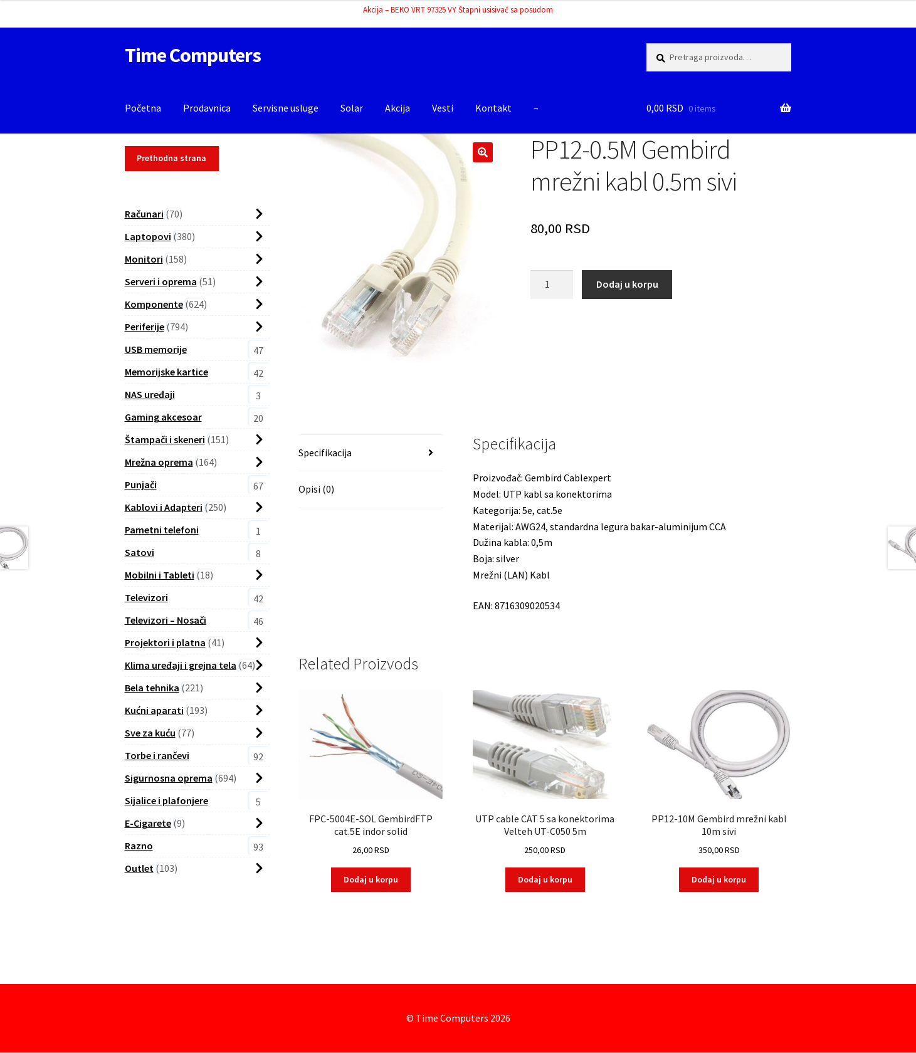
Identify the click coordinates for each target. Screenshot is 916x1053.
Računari (144, 213)
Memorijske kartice (166, 371)
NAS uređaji (150, 394)
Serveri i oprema (161, 281)
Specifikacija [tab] (325, 452)
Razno (139, 845)
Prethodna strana (171, 158)
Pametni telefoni (162, 529)
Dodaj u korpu (627, 284)
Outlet (139, 868)
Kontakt (493, 108)
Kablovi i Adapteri (164, 507)
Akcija (397, 108)
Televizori (146, 597)
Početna (143, 108)
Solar (351, 108)
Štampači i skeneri (165, 439)
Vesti (442, 108)
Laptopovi (148, 236)
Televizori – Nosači (165, 620)
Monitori (144, 259)
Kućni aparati (154, 710)
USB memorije (156, 349)
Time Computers (193, 55)
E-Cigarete (148, 823)
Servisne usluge (285, 108)
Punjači (141, 484)
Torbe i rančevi (157, 755)
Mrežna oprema (159, 462)
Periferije (144, 326)
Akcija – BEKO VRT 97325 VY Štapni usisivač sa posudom (458, 9)
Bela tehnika (152, 687)
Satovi (139, 552)
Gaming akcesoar (163, 417)
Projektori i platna (165, 642)
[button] (483, 152)
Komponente (154, 304)
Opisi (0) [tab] (316, 489)
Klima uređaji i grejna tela (180, 665)
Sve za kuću (150, 732)
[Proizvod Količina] (551, 284)
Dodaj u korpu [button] (371, 879)
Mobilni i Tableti (159, 574)
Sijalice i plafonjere (166, 800)
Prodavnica (207, 108)
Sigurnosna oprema (169, 778)
